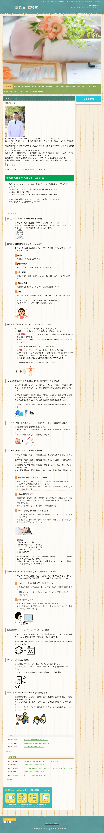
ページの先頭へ (9, 819)
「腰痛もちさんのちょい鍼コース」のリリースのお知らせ (41, 761)
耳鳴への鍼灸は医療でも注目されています (36, 743)
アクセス (57, 86)
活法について (14, 91)
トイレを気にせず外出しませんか (34, 747)
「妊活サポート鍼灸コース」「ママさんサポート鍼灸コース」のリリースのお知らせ (49, 768)
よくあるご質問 (91, 86)
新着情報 (12, 757)
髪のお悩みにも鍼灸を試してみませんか (36, 740)
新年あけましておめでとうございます (35, 775)
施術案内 (27, 86)
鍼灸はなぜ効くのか (78, 86)
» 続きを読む (10, 751)
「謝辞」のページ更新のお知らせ (34, 764)
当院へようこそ (18, 86)
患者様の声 (49, 86)
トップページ (8, 86)
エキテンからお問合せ (36, 91)
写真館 (6, 91)
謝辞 (27, 91)
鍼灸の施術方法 (66, 86)
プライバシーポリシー (52, 824)
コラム (22, 91)
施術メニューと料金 (38, 86)
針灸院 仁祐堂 (27, 7)
